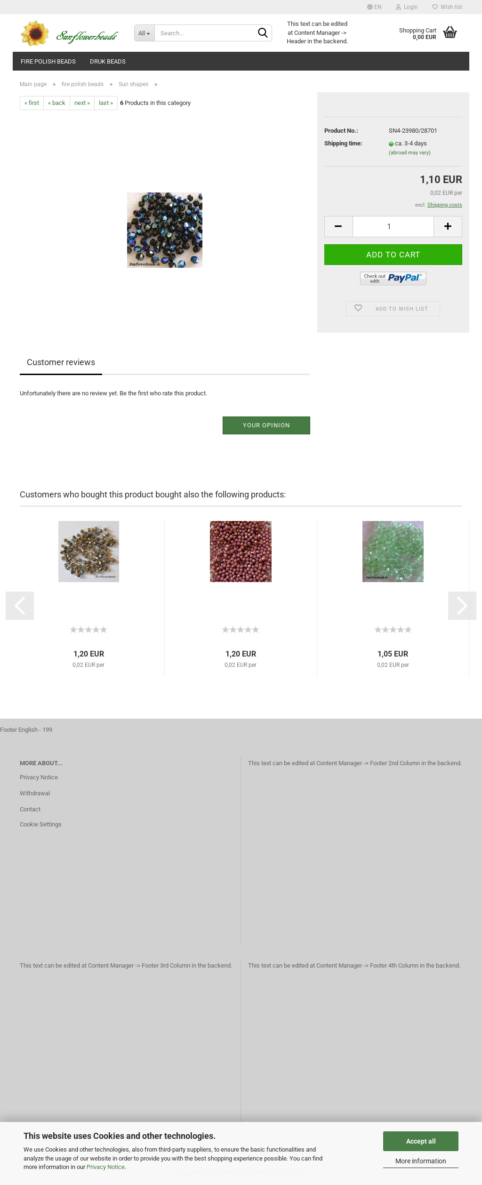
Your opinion (266, 425)
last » (106, 102)
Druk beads (108, 61)
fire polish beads (48, 61)
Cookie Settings (41, 824)
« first (31, 102)
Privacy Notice (106, 1166)
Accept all (421, 1141)
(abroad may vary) (410, 153)
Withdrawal (35, 793)
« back (56, 102)
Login (407, 7)
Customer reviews (61, 362)
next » (82, 102)
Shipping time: (343, 143)
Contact (30, 809)
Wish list (447, 7)
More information (420, 1161)
